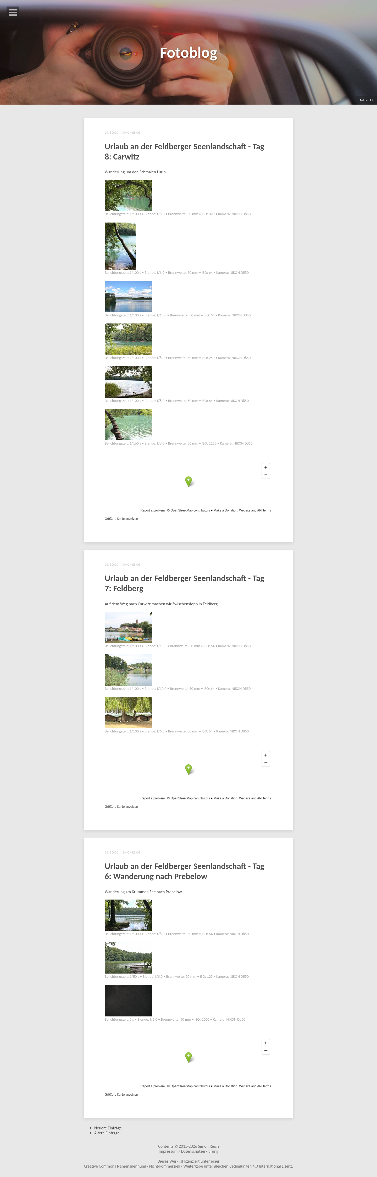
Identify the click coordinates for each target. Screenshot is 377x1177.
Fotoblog (188, 52)
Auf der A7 (366, 100)
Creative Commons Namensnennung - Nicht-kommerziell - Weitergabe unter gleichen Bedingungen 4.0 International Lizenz (188, 1166)
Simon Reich (208, 1146)
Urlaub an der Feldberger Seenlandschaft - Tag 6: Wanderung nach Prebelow (184, 871)
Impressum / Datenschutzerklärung (188, 1151)
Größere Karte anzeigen (121, 518)
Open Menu (13, 12)
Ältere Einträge (106, 1132)
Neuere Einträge (108, 1127)
